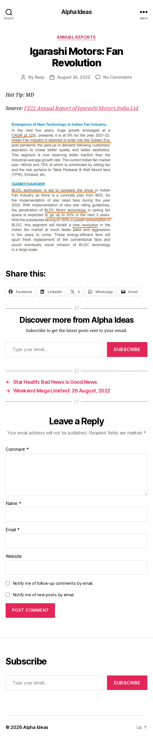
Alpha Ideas (76, 12)
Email (13, 529)
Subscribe (127, 349)
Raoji (39, 77)
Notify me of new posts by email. (43, 594)
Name (13, 503)
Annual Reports (76, 37)
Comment (17, 449)
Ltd (134, 108)
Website (14, 556)
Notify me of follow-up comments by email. (53, 583)
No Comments (117, 77)
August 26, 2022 (73, 77)
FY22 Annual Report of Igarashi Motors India (76, 108)
